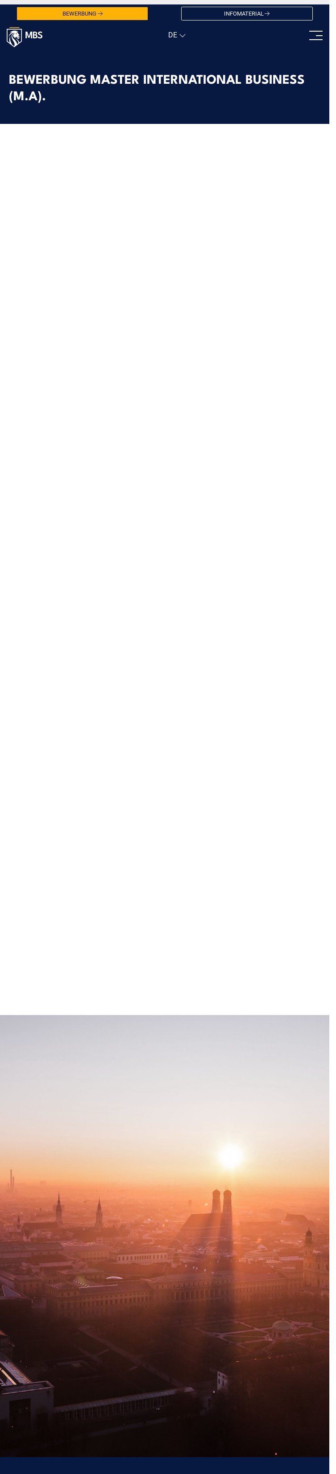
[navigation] (176, 35)
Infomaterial (247, 13)
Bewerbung (82, 13)
